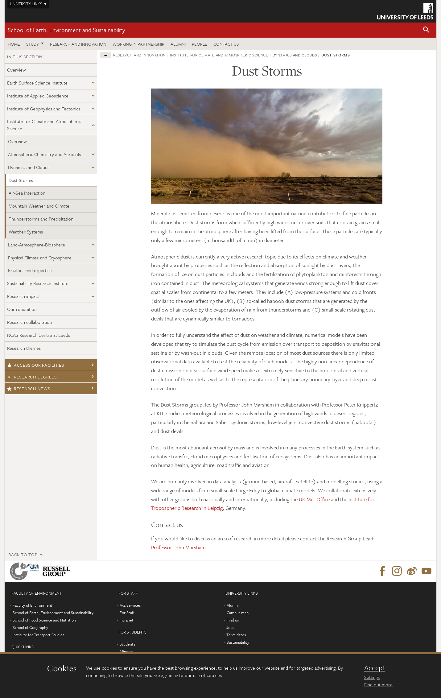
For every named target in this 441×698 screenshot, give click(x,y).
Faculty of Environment (32, 605)
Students (127, 644)
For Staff (127, 612)
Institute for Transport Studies (38, 635)
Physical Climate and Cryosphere (40, 257)
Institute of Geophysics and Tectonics (43, 108)
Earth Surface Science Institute (37, 82)
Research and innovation (78, 44)
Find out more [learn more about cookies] (378, 684)
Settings (372, 677)
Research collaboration (29, 322)
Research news (28, 388)
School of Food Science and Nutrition (44, 620)
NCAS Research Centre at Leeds (38, 335)
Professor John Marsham (178, 547)
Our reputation (22, 309)
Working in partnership (138, 44)
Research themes (24, 348)
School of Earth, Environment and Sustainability (66, 30)
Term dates (236, 635)
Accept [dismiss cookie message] (374, 667)
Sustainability (238, 642)
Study (32, 44)
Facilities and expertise (30, 270)
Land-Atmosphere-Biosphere (36, 244)
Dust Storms (21, 180)
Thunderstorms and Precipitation (41, 218)
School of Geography (30, 627)
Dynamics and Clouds (28, 167)
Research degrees (32, 377)
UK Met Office (314, 499)
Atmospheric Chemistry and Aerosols (44, 154)
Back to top (22, 554)
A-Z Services (130, 605)
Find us (233, 620)
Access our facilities (35, 365)
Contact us (226, 44)
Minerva (127, 651)
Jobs (230, 627)
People (199, 44)
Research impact (23, 296)
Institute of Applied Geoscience (37, 95)
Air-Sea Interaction (27, 192)
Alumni (178, 44)
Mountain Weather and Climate (39, 205)
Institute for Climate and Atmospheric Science (44, 125)
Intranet (127, 620)
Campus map (238, 612)
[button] (426, 30)
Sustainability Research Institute (37, 283)
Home (14, 44)
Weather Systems (26, 231)
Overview (16, 69)
